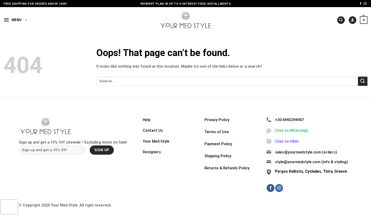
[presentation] (9, 207)
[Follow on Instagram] (365, 3)
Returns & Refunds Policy (227, 168)
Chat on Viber (287, 141)
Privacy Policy (217, 120)
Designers (152, 152)
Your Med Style (156, 141)
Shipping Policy (217, 156)
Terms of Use (216, 132)
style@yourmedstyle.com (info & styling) (311, 162)
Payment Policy (218, 144)
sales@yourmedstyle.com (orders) (306, 152)
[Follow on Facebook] (360, 3)
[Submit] (362, 81)
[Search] (341, 20)
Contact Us (153, 130)
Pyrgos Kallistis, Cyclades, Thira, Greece (311, 171)
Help (146, 120)
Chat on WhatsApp (291, 130)
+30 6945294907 (289, 120)
